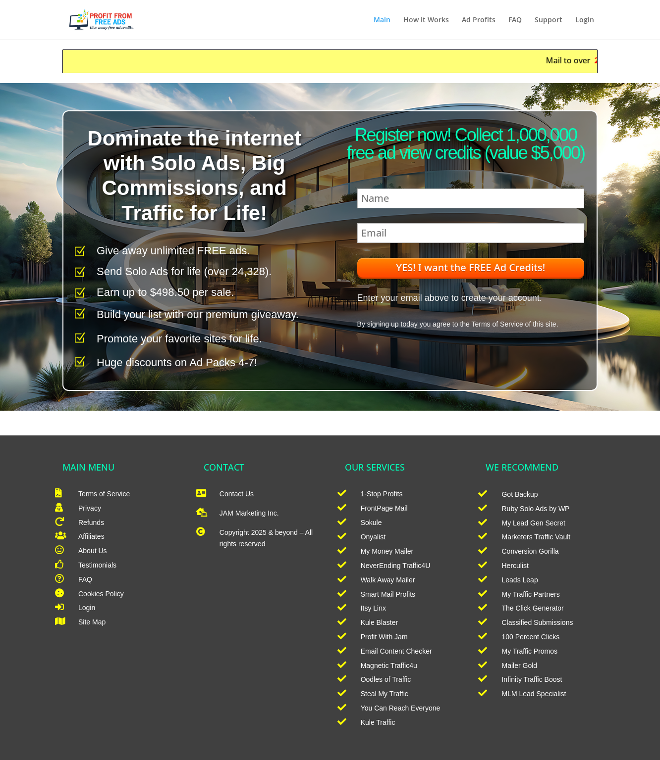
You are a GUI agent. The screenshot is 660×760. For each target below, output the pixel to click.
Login (584, 20)
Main (382, 20)
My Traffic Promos (529, 651)
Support (548, 20)
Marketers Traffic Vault (535, 537)
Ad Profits (478, 20)
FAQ (515, 20)
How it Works (426, 20)
